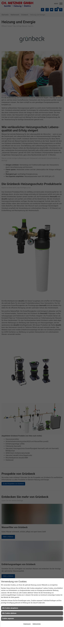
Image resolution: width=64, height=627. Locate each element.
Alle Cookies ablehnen (9, 613)
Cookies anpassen (8, 618)
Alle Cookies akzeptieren (10, 608)
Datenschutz (37, 624)
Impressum (27, 624)
